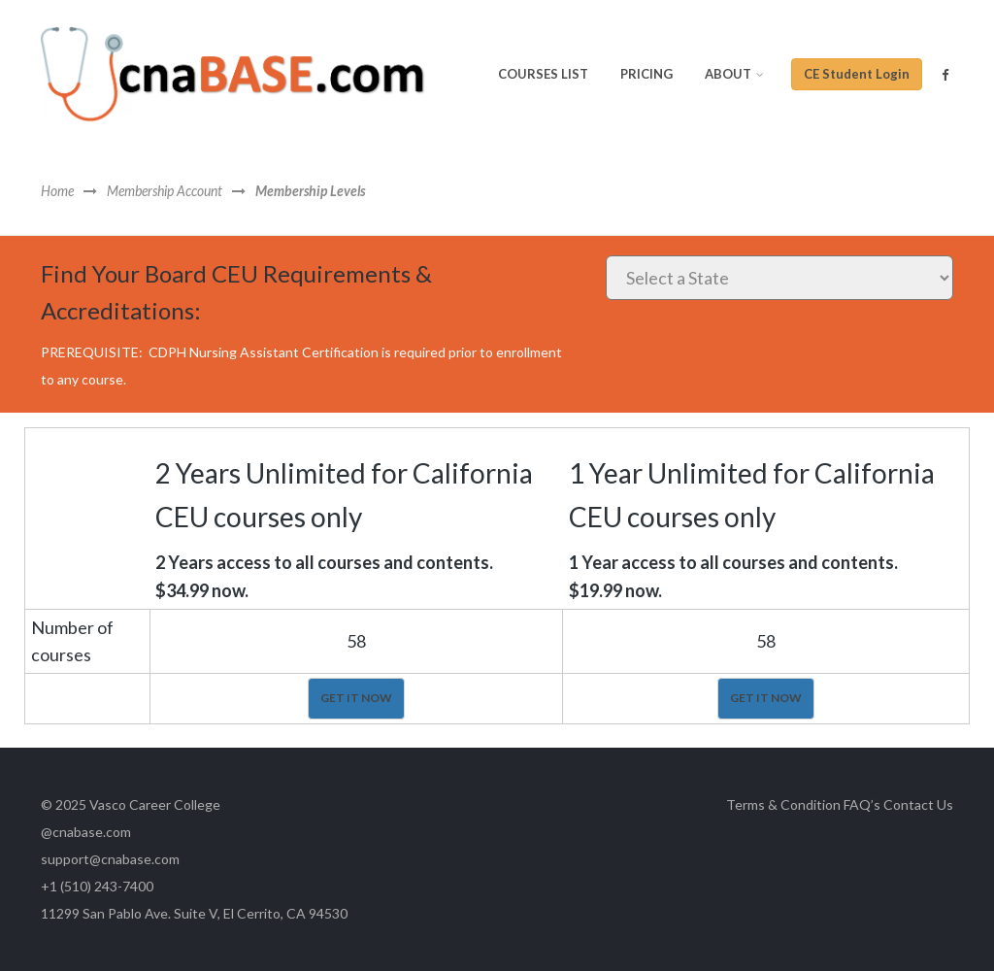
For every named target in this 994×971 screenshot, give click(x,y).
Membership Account (164, 192)
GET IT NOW (356, 697)
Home (57, 192)
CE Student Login (857, 74)
